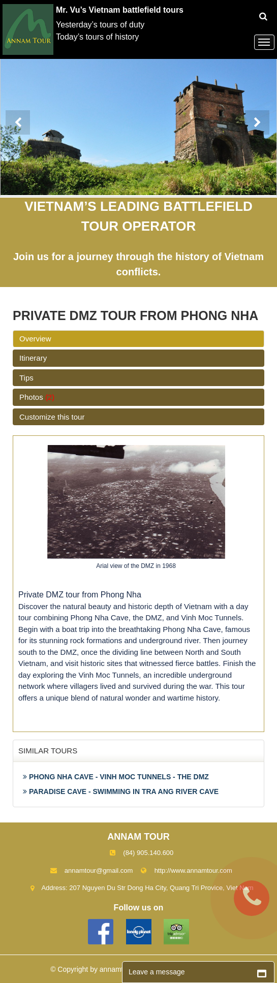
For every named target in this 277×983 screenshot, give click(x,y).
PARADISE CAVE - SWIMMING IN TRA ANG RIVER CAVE (121, 791)
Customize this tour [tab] (51, 417)
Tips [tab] (26, 377)
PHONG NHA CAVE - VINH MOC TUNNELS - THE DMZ (116, 777)
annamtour (117, 969)
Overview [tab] (35, 338)
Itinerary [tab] (33, 358)
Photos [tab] (36, 397)
